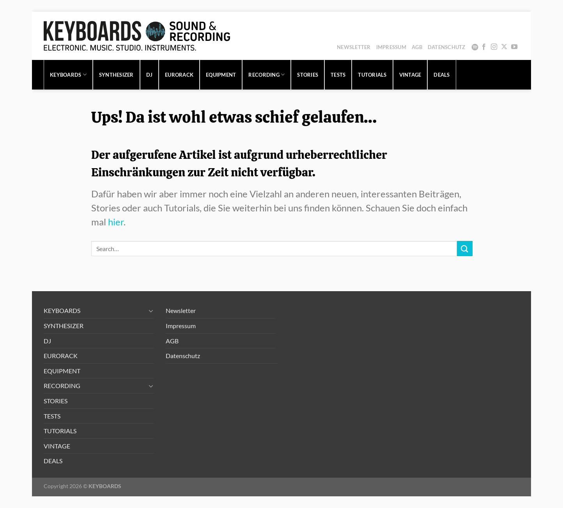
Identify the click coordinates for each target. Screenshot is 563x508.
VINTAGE (410, 75)
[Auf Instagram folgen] (494, 47)
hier (116, 221)
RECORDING (266, 74)
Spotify (475, 47)
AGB (417, 47)
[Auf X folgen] (504, 47)
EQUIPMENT (221, 75)
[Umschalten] (151, 310)
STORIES (307, 75)
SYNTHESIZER (116, 75)
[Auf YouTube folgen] (514, 47)
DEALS (442, 75)
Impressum (391, 47)
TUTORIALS (372, 75)
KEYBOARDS (68, 74)
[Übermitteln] (465, 248)
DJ (149, 75)
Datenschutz (447, 47)
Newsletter (354, 47)
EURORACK (179, 75)
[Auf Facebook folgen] (484, 47)
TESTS (338, 75)
